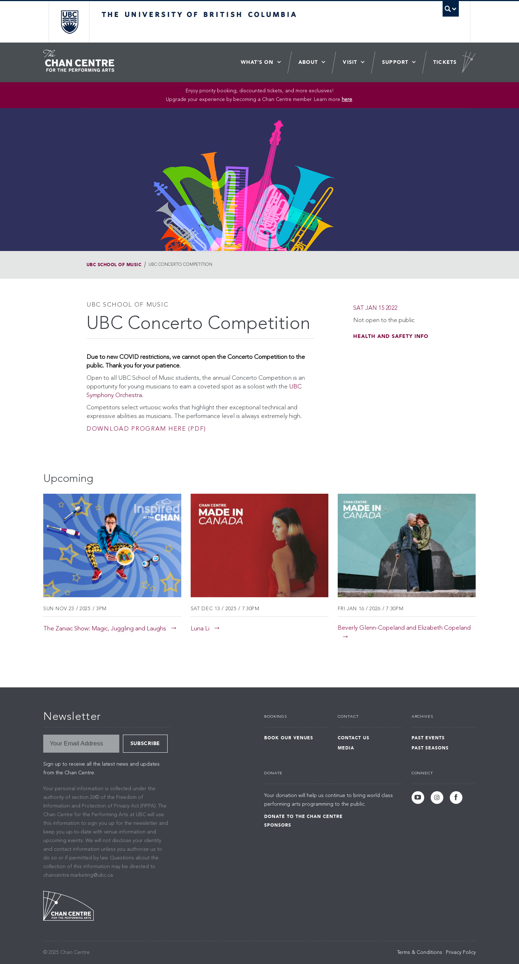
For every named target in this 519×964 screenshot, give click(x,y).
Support (395, 62)
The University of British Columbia (69, 22)
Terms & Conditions (419, 952)
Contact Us (353, 737)
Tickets (445, 62)
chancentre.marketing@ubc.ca (78, 875)
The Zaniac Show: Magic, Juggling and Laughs (104, 629)
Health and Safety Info (391, 336)
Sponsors (277, 825)
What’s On (257, 62)
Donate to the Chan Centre (303, 816)
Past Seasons (430, 747)
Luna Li (200, 629)
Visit (350, 62)
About (308, 62)
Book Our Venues (288, 737)
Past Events (428, 737)
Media (346, 747)
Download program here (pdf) (146, 429)
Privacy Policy (461, 952)
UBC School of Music (113, 264)
